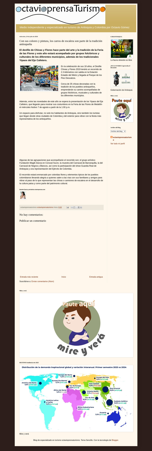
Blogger (115, 440)
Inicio (64, 277)
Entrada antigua (96, 277)
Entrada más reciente (29, 277)
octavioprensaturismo (122, 138)
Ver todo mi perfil (118, 144)
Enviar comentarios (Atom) (42, 281)
